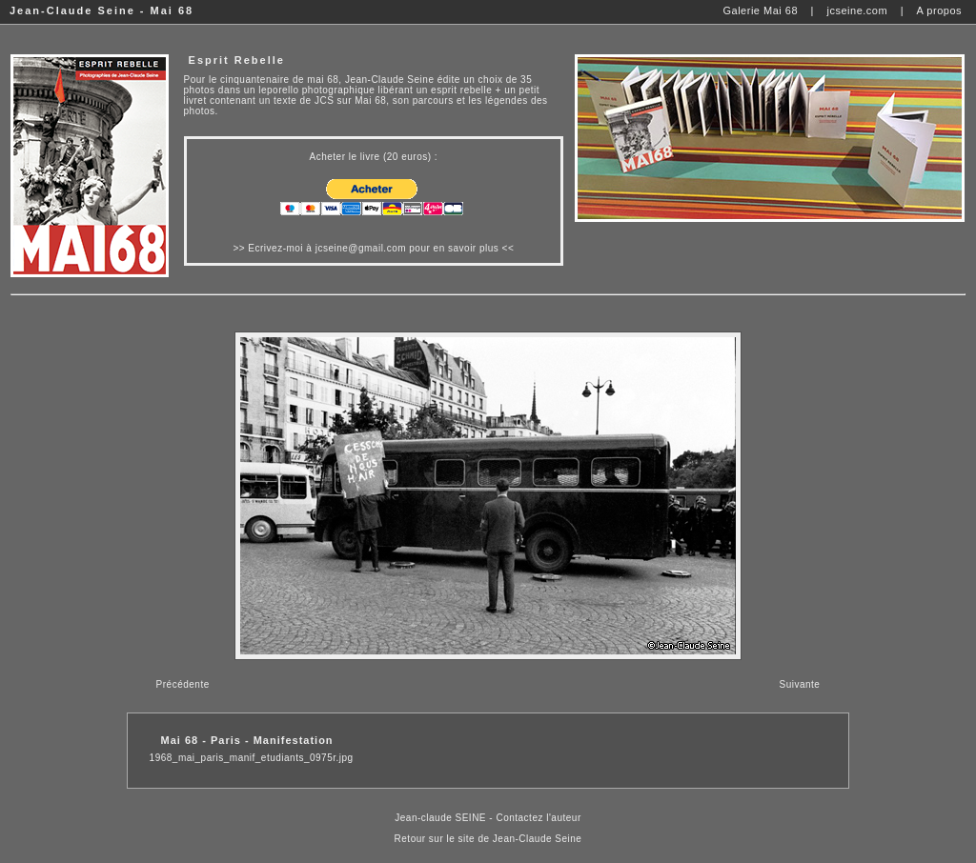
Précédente (183, 684)
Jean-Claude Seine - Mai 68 (101, 10)
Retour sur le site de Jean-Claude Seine (488, 838)
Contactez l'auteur (538, 818)
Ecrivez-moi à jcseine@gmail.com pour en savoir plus (373, 248)
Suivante (799, 684)
